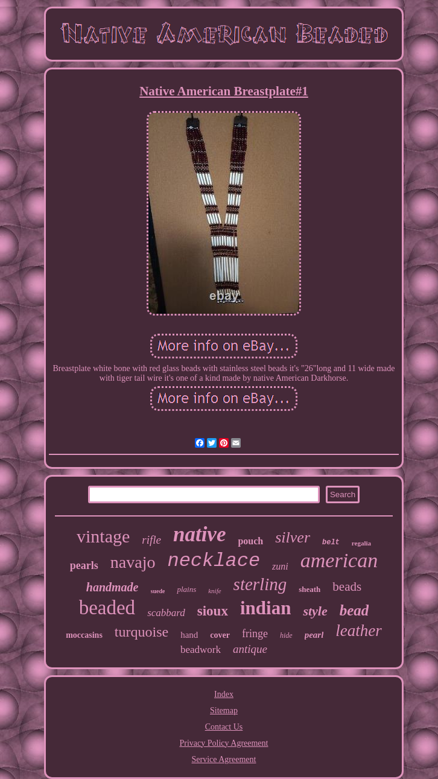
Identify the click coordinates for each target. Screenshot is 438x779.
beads (346, 586)
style (315, 610)
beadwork (200, 649)
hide (286, 635)
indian (265, 607)
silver (292, 537)
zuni (280, 566)
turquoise (141, 632)
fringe (255, 634)
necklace (213, 561)
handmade (112, 587)
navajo (133, 562)
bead (354, 610)
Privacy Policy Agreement (224, 743)
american (339, 560)
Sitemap (224, 710)
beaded (107, 607)
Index (223, 694)
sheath (309, 589)
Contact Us (224, 726)
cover (220, 635)
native (199, 534)
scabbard (166, 612)
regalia (361, 543)
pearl (314, 635)
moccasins (84, 635)
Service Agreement (224, 759)
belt (331, 542)
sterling (260, 584)
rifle (151, 539)
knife (214, 590)
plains (186, 589)
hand (189, 635)
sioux (212, 610)
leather (358, 631)
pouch (250, 541)
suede (158, 591)
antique (250, 649)
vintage (103, 536)
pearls (84, 565)
